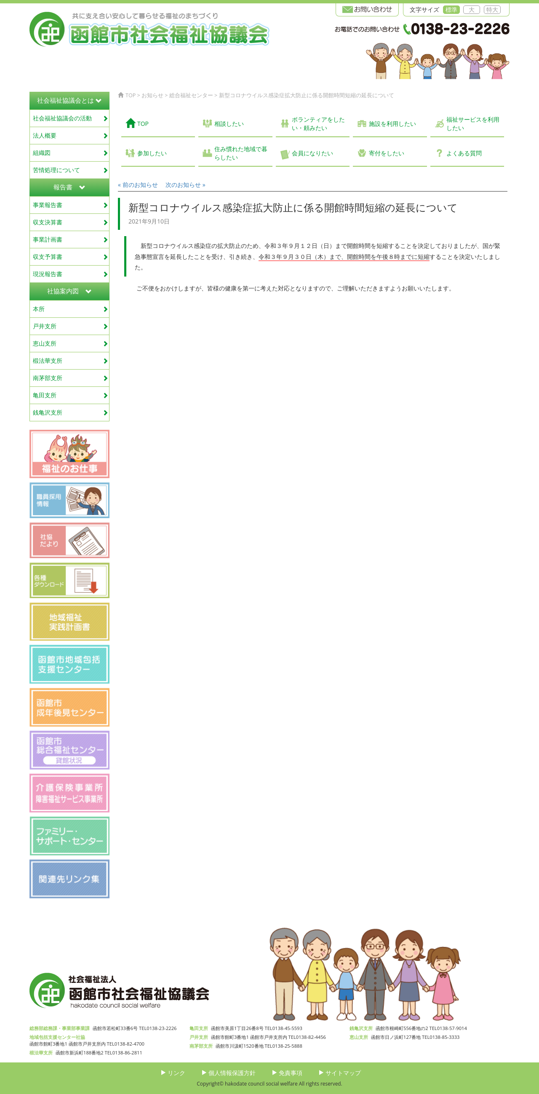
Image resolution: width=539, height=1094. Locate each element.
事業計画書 (70, 239)
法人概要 (70, 135)
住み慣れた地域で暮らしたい (240, 153)
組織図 (70, 153)
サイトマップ (343, 1073)
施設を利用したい (392, 124)
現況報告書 (70, 274)
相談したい (229, 124)
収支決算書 (70, 222)
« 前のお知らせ (138, 185)
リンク (176, 1073)
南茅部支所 (70, 378)
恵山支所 (70, 343)
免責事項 (290, 1073)
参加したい (152, 153)
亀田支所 (70, 395)
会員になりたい (312, 153)
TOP (137, 123)
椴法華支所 (70, 361)
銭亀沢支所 (70, 412)
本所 (70, 309)
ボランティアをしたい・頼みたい (318, 123)
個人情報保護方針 (232, 1073)
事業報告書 (70, 205)
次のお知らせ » (185, 185)
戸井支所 (70, 326)
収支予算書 (70, 257)
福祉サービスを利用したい (472, 123)
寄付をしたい (386, 153)
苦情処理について (70, 170)
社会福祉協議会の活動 (70, 118)
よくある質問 (464, 153)
